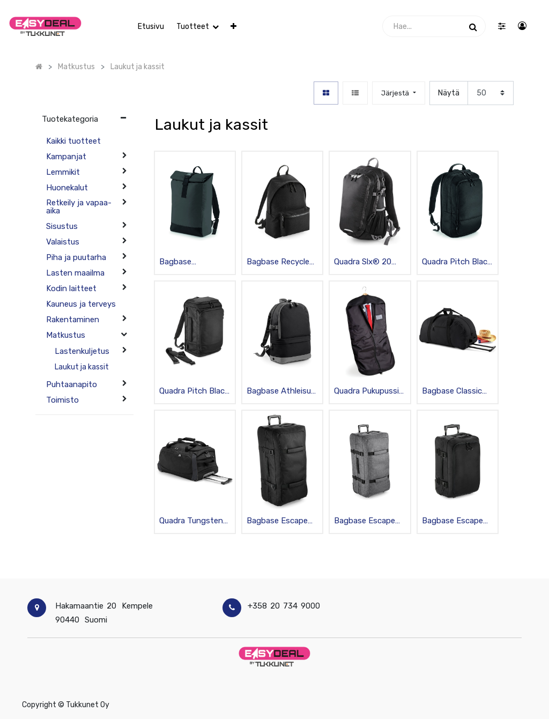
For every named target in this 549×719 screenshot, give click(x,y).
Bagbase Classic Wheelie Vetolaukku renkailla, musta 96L (456, 391)
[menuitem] (151, 26)
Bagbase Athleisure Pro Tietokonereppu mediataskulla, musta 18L (282, 391)
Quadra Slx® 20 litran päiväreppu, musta (365, 262)
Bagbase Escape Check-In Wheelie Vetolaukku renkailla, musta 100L (278, 521)
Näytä (448, 93)
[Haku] (473, 26)
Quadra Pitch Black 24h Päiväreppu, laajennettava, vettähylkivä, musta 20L (456, 262)
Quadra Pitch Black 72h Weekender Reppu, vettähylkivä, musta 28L (193, 391)
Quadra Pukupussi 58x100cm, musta (367, 391)
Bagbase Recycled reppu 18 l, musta (280, 262)
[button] (233, 26)
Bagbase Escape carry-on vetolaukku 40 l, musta (452, 521)
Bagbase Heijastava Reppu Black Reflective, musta (191, 262)
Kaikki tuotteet (73, 141)
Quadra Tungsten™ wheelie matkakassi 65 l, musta (194, 521)
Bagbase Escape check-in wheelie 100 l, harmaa (364, 521)
